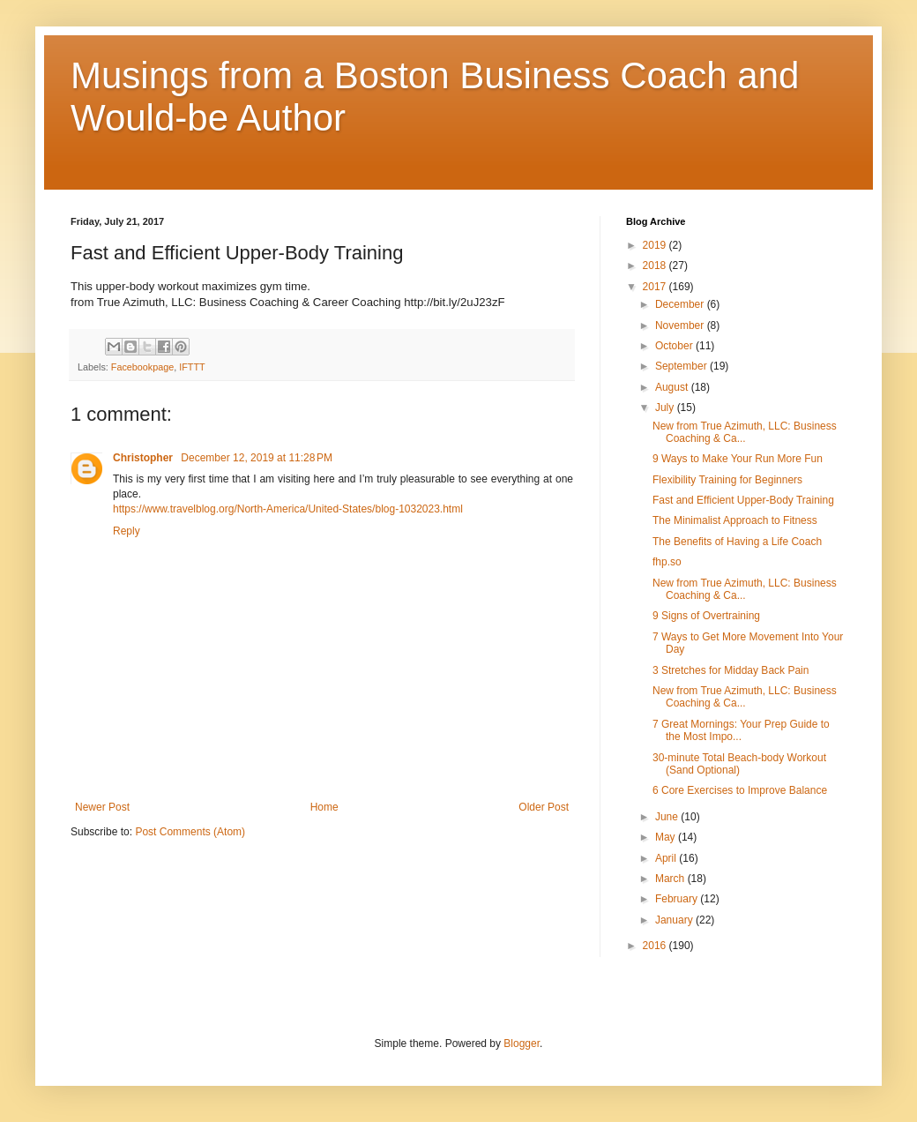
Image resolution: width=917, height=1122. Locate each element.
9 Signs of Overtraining (706, 616)
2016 (656, 945)
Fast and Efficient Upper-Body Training (743, 500)
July (666, 407)
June (668, 817)
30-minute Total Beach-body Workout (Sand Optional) (739, 764)
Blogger (521, 1043)
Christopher (144, 458)
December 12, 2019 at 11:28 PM (256, 458)
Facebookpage (142, 367)
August (673, 387)
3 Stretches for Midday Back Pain (730, 670)
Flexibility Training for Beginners (727, 480)
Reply (126, 531)
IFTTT (192, 367)
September (682, 366)
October (675, 346)
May (666, 837)
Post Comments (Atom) (190, 832)
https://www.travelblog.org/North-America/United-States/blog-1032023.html (288, 509)
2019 (656, 245)
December (681, 304)
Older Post (543, 807)
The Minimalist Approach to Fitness (734, 520)
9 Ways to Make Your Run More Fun (737, 459)
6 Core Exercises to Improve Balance (739, 790)
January (675, 920)
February (677, 899)
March (671, 878)
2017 (656, 286)
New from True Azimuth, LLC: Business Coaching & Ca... (744, 432)
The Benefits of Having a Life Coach (737, 541)
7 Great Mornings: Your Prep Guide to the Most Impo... (741, 730)
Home (324, 807)
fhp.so (667, 562)
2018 (656, 265)
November (681, 325)
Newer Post (102, 807)
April (667, 858)
